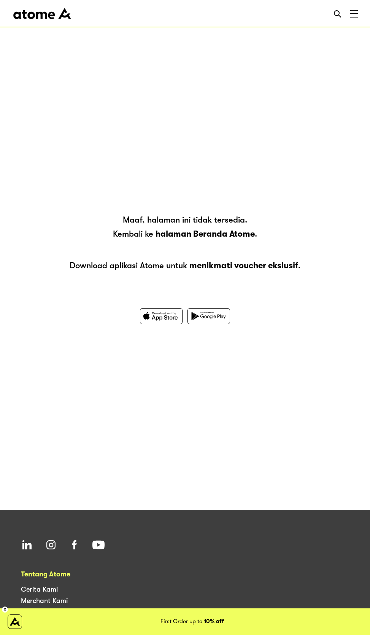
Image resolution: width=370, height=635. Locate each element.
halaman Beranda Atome (205, 234)
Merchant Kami (44, 601)
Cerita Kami (39, 589)
